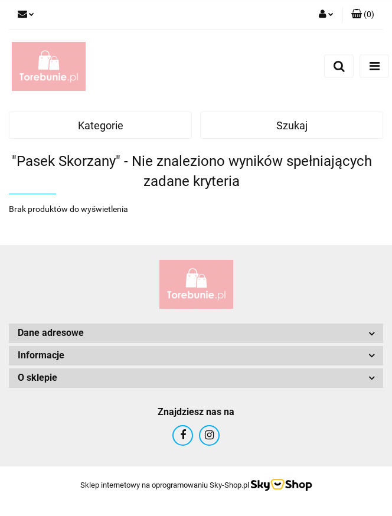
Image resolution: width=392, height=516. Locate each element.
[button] (362, 15)
